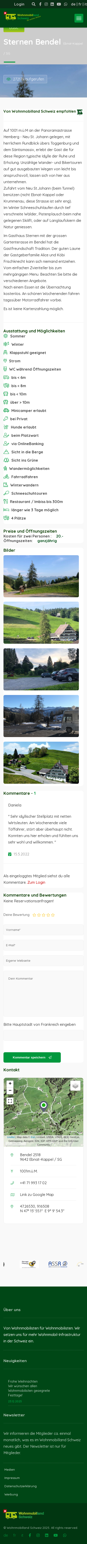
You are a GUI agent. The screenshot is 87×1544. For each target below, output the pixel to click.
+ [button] (10, 1084)
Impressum (12, 1478)
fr (80, 4)
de (73, 4)
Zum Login (36, 882)
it (85, 4)
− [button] (10, 1090)
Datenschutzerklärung (20, 1486)
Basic (14, 27)
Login (19, 4)
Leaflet (11, 1137)
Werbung (11, 1494)
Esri (33, 1137)
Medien (9, 1469)
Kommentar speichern (32, 1057)
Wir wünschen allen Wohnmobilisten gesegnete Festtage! (29, 1390)
